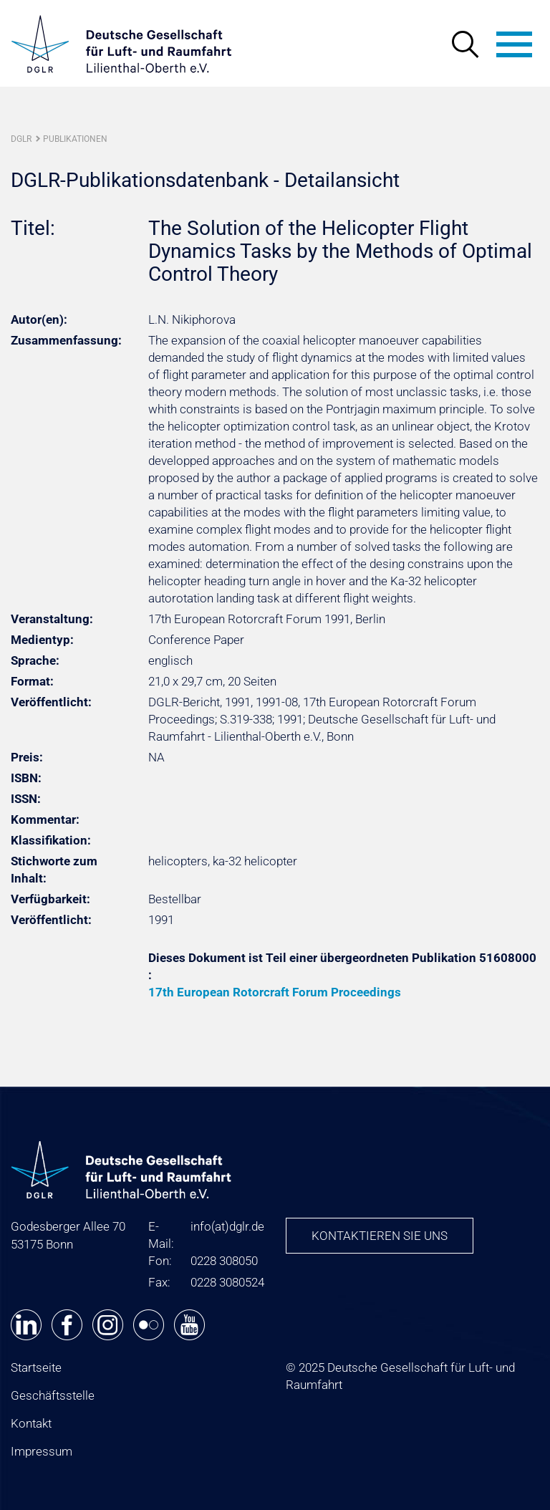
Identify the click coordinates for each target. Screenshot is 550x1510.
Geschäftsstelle (53, 1395)
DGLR (21, 139)
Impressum (41, 1451)
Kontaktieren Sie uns (380, 1235)
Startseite (36, 1367)
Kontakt (31, 1423)
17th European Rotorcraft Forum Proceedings (274, 992)
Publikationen (75, 139)
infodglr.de (227, 1226)
